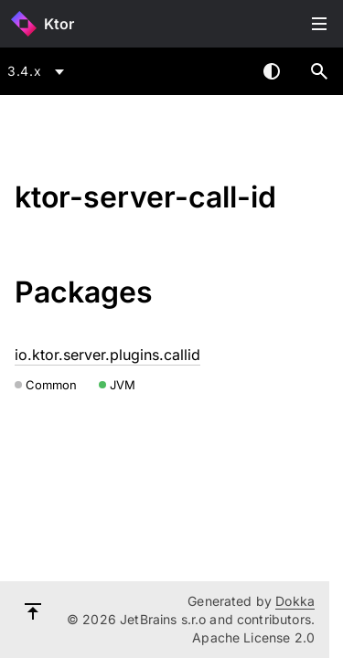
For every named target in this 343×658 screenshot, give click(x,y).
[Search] (319, 71)
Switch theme (271, 71)
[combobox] (39, 71)
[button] (319, 71)
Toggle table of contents (319, 24)
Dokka (295, 601)
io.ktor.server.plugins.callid (107, 354)
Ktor (59, 24)
